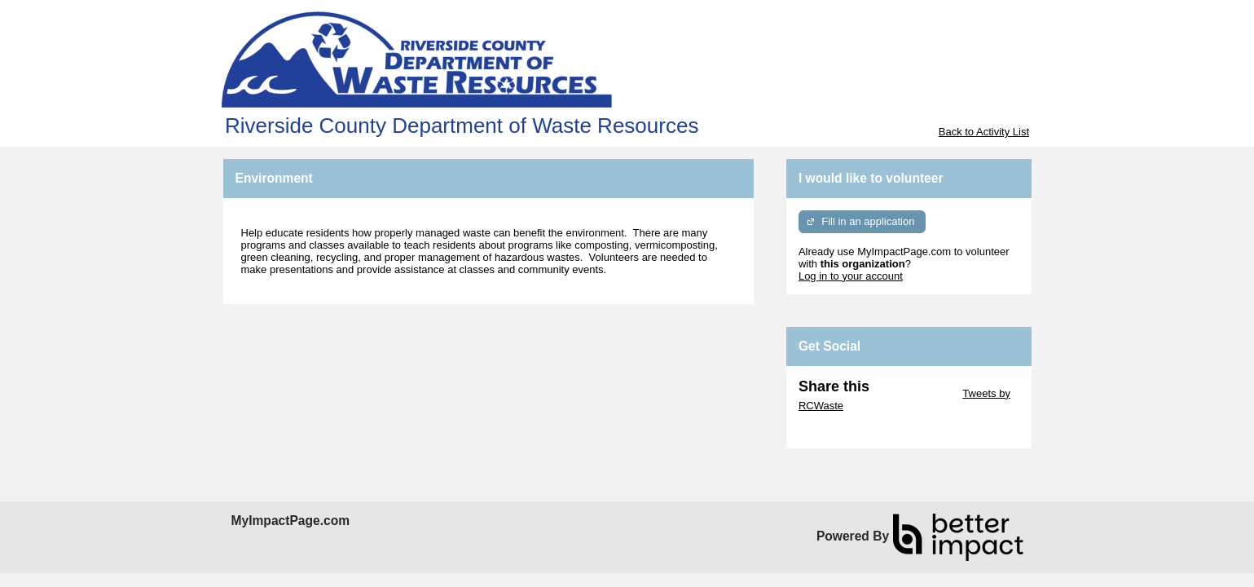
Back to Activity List (984, 132)
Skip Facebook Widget (851, 430)
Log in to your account (851, 276)
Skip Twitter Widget (914, 393)
